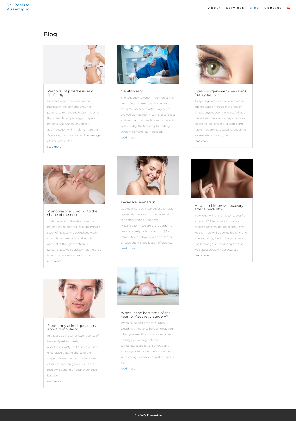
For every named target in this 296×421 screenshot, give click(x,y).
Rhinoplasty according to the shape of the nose (72, 213)
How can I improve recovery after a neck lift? (218, 207)
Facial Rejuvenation (138, 202)
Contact (273, 7)
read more (54, 146)
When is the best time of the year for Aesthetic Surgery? (146, 315)
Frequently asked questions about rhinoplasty (71, 327)
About (214, 7)
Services (235, 7)
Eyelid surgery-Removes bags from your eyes (220, 93)
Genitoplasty (132, 91)
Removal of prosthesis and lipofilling (70, 93)
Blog (254, 7)
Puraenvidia (154, 415)
